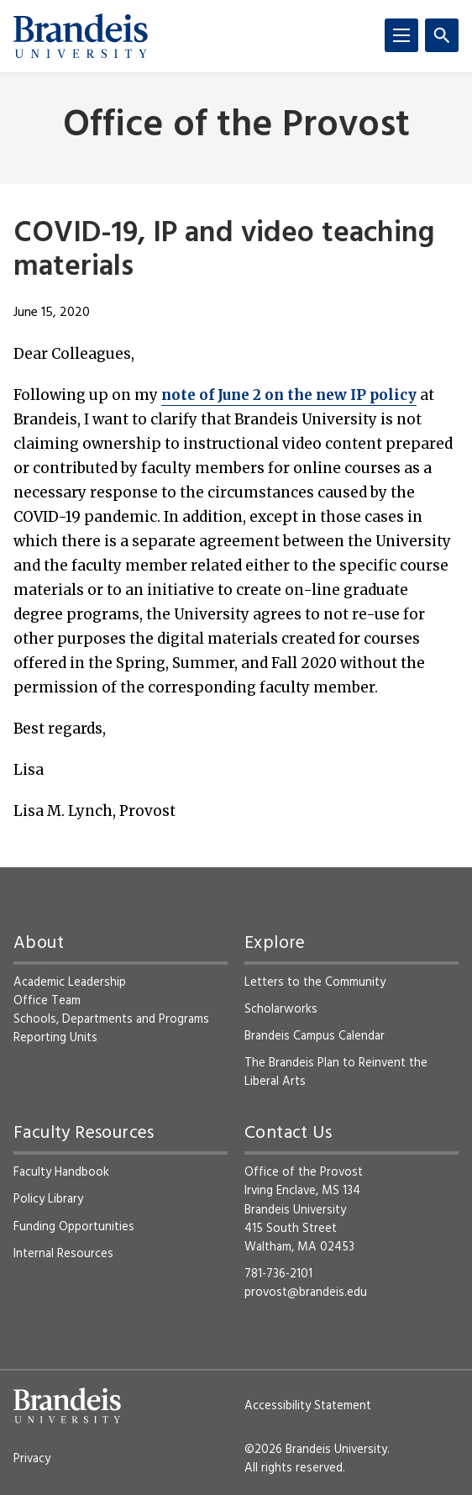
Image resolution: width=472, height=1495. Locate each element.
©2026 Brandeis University (315, 1450)
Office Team (47, 1001)
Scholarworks (280, 1009)
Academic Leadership (69, 982)
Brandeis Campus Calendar (314, 1036)
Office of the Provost (236, 126)
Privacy (31, 1459)
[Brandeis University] (80, 36)
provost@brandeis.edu (305, 1292)
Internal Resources (63, 1254)
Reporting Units (55, 1038)
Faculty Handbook (61, 1172)
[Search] (442, 35)
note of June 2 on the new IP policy (289, 395)
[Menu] (401, 35)
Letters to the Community (314, 982)
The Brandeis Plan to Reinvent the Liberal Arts (335, 1072)
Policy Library (48, 1199)
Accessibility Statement (307, 1406)
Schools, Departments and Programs (111, 1019)
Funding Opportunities (73, 1227)
